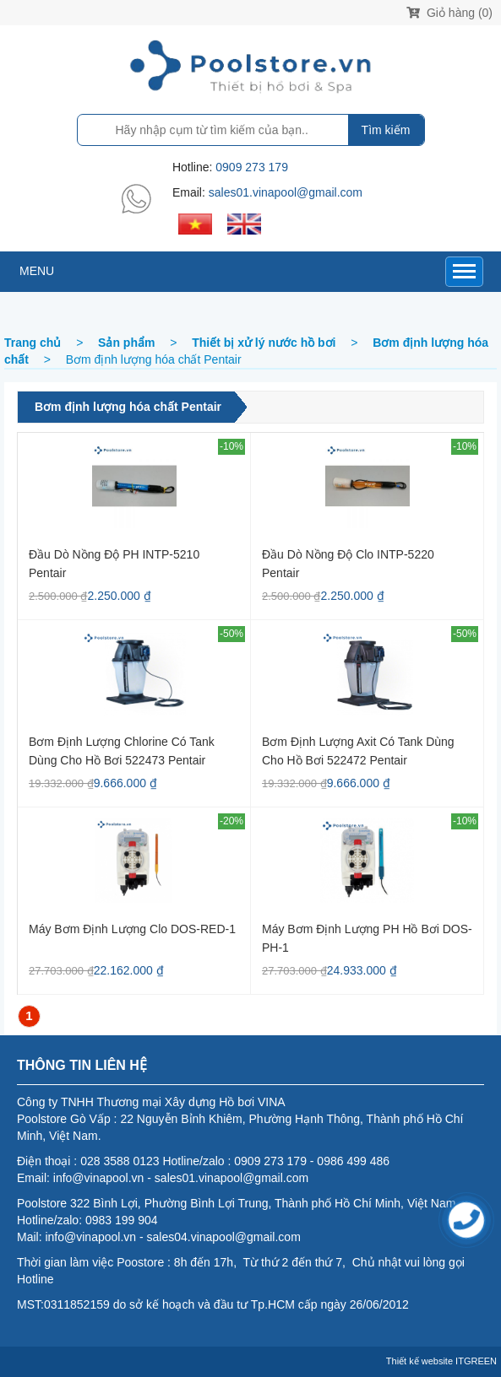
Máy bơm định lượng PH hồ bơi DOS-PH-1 (367, 937)
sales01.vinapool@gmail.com (285, 192)
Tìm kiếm (386, 130)
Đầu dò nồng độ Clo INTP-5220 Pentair (348, 563)
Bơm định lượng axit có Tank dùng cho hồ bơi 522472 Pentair (358, 750)
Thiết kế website (419, 1361)
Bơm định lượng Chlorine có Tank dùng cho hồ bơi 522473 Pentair (122, 750)
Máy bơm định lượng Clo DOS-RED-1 (132, 929)
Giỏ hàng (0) (449, 12)
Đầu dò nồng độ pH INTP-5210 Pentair (114, 563)
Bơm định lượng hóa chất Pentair (128, 406)
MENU (36, 271)
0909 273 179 (251, 167)
